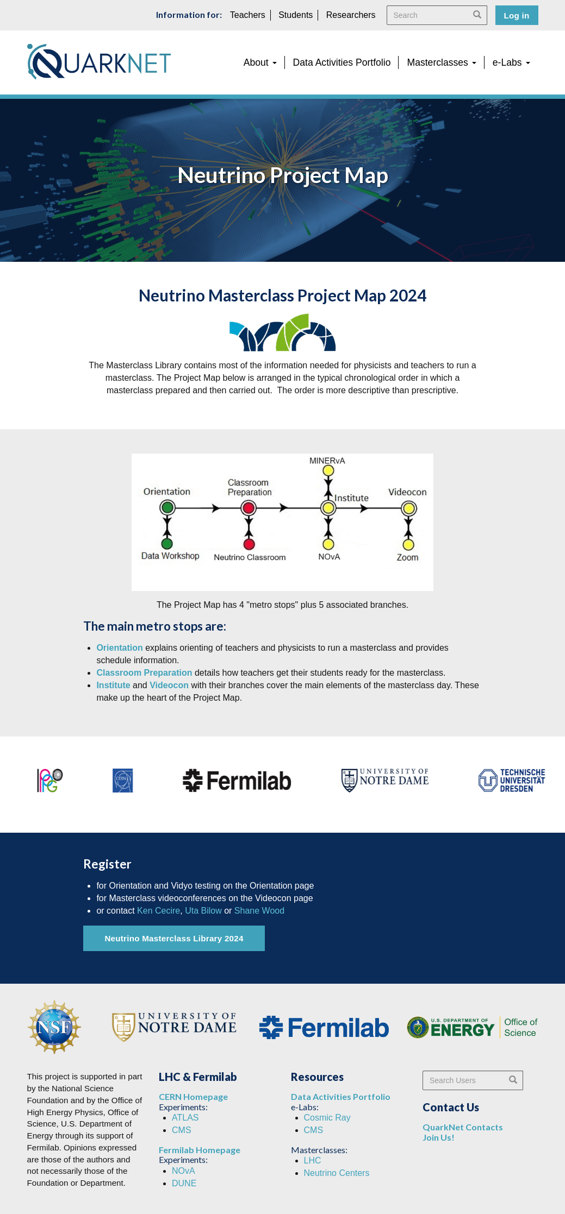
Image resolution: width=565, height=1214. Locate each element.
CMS (181, 1130)
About (260, 62)
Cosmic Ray (327, 1117)
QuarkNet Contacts (463, 1127)
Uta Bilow (203, 910)
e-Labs (511, 62)
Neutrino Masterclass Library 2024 (173, 938)
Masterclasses (441, 62)
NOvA (183, 1170)
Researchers (351, 15)
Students (295, 15)
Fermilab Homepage (199, 1149)
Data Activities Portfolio (342, 62)
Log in (517, 15)
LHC (312, 1160)
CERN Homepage (193, 1096)
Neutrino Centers (337, 1173)
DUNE (184, 1183)
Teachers (247, 15)
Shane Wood (259, 910)
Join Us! (439, 1137)
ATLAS (185, 1117)
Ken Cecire (158, 910)
